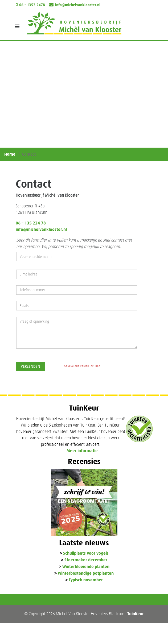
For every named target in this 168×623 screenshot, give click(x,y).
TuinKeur (135, 613)
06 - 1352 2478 (32, 5)
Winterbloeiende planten (85, 566)
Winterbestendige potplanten (86, 573)
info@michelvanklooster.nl (77, 5)
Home (9, 154)
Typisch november (86, 580)
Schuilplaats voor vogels (86, 553)
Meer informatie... (84, 450)
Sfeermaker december (85, 560)
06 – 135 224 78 (31, 223)
